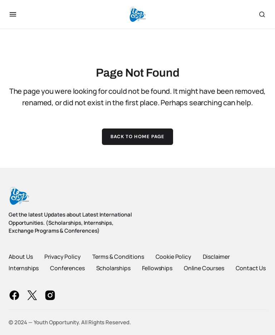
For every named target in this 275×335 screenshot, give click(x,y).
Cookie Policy (173, 257)
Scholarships (113, 268)
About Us (21, 257)
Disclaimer (216, 257)
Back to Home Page (137, 136)
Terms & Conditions (118, 257)
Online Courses (204, 268)
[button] (13, 14)
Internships (24, 268)
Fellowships (157, 268)
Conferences (67, 268)
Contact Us (251, 268)
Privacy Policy (62, 257)
